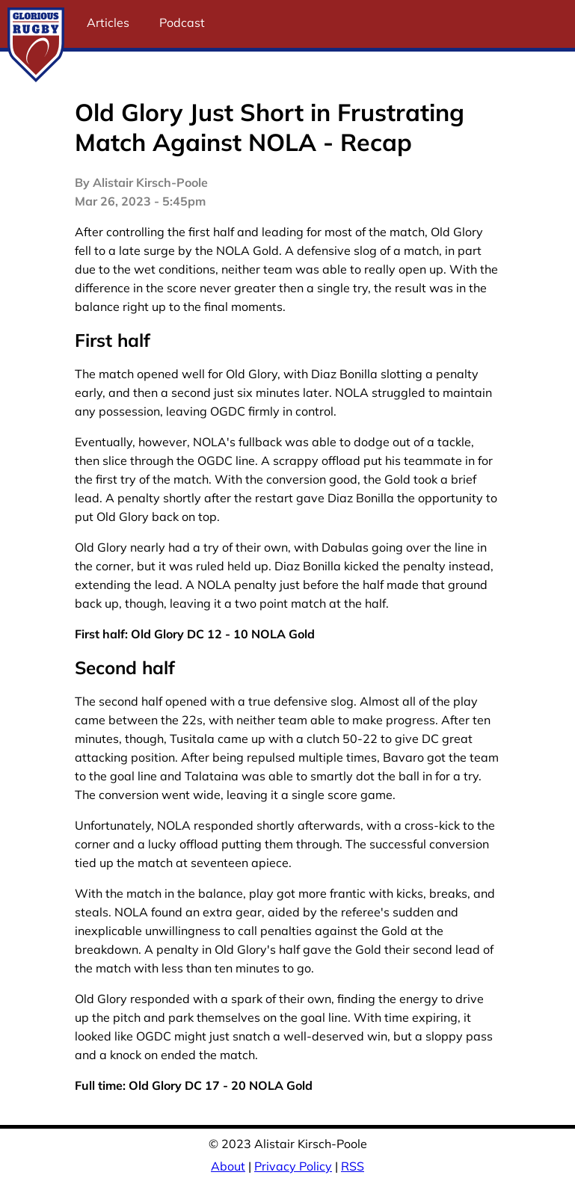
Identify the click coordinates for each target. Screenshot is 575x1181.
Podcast (182, 22)
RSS (352, 1166)
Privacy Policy (293, 1166)
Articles (108, 22)
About (228, 1166)
